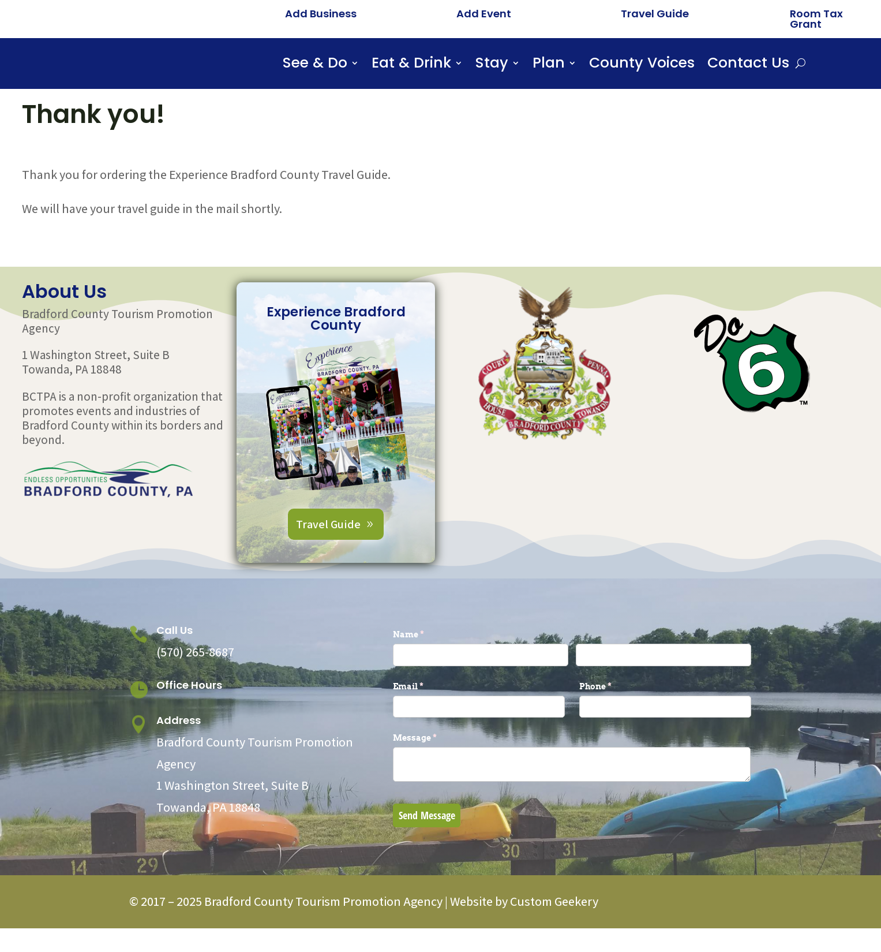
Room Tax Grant (816, 18)
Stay (491, 65)
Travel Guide (655, 13)
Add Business (321, 13)
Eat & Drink (411, 65)
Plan (549, 65)
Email (427, 720)
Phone (614, 720)
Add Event (483, 13)
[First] (480, 689)
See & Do (315, 65)
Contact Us (748, 65)
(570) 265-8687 (195, 686)
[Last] (663, 689)
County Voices (642, 65)
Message (434, 772)
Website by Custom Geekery (523, 935)
